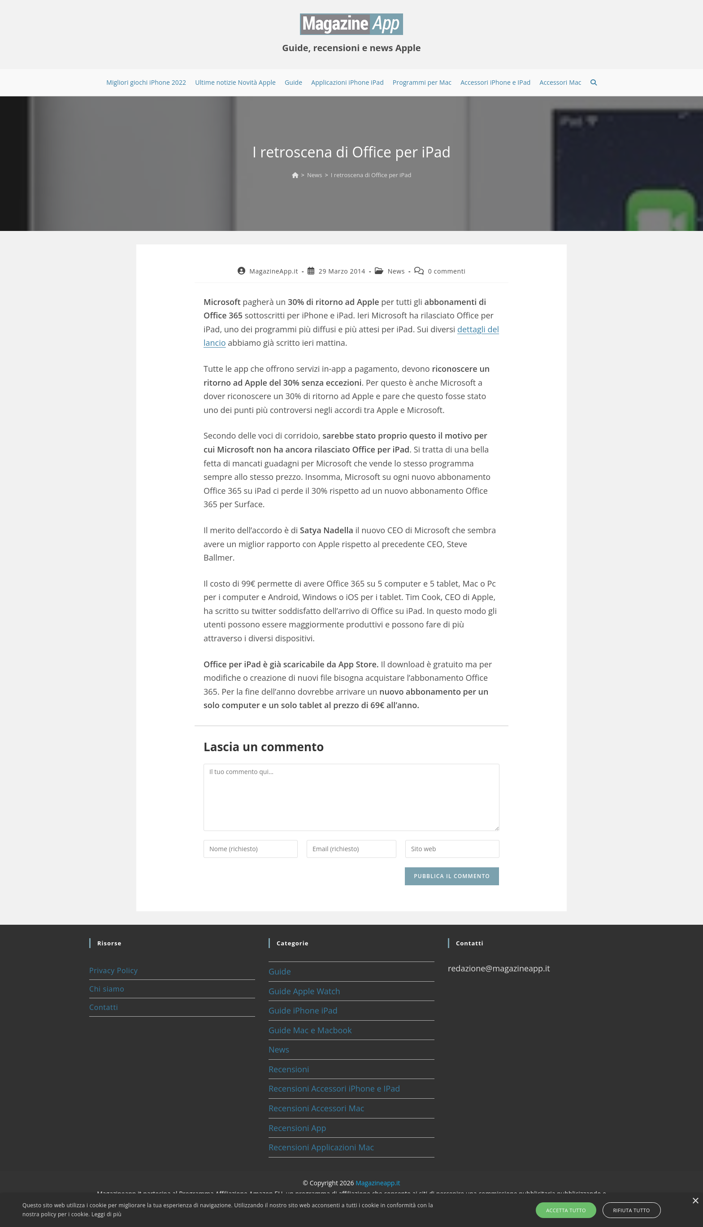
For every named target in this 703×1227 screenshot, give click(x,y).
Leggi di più (106, 1214)
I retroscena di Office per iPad (371, 175)
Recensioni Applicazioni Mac (321, 1147)
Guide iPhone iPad (303, 1010)
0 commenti (447, 271)
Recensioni (289, 1069)
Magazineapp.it (378, 1183)
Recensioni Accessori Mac (316, 1108)
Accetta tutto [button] (569, 1210)
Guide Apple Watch (304, 991)
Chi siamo (106, 989)
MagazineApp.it (273, 271)
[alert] (351, 1210)
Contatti (103, 1007)
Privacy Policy (113, 970)
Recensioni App (297, 1128)
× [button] (695, 1201)
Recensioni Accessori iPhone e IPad (334, 1088)
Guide (280, 971)
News (396, 271)
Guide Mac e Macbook (310, 1030)
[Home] (295, 175)
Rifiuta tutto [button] (629, 1210)
